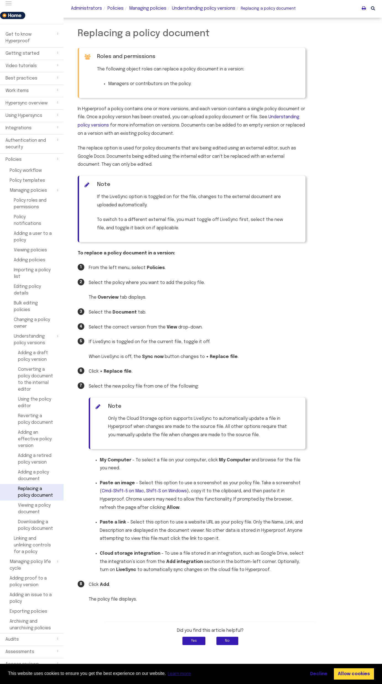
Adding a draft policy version (33, 356)
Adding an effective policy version (35, 439)
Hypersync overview (33, 102)
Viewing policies (30, 250)
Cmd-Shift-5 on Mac (135, 491)
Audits (33, 639)
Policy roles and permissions (30, 203)
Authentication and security (33, 143)
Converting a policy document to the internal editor (35, 379)
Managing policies (35, 190)
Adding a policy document (33, 475)
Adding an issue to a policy (31, 598)
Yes (206, 641)
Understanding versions (203, 8)
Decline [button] (319, 674)
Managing (147, 8)
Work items (33, 90)
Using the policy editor (34, 402)
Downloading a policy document (35, 525)
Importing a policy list (32, 273)
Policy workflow (26, 170)
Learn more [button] (179, 674)
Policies (33, 159)
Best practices (33, 78)
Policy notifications (27, 220)
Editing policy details (27, 290)
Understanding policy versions (37, 339)
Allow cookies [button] (354, 674)
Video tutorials (33, 65)
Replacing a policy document (35, 492)
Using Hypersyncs (33, 115)
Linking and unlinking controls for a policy (32, 545)
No (239, 641)
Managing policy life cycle (35, 565)
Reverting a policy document (35, 419)
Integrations (33, 127)
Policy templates (27, 180)
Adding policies (29, 260)
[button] (373, 8)
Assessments (33, 651)
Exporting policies (28, 611)
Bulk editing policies (26, 306)
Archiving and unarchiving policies (30, 624)
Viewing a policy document (34, 508)
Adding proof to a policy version (28, 581)
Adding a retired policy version (34, 459)
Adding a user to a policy (33, 237)
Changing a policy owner (32, 323)
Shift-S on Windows (179, 491)
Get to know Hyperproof (33, 37)
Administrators (86, 8)
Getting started (33, 53)
